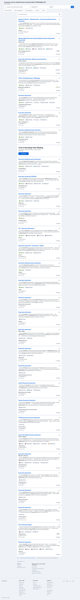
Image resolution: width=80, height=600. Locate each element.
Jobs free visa (34, 570)
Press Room (21, 587)
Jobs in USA (49, 584)
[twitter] (70, 581)
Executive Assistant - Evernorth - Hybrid (31, 249)
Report (58, 33)
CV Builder (49, 593)
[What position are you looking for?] (16, 7)
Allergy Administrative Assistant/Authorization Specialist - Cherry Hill (36, 39)
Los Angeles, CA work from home (38, 571)
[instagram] (67, 581)
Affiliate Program (36, 588)
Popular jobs (19, 569)
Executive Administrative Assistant (29, 130)
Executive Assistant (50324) (27, 179)
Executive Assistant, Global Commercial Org (32, 59)
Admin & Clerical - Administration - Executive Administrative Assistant (37, 20)
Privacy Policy (49, 587)
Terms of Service (50, 585)
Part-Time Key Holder (25, 528)
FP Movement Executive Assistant (29, 421)
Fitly (48, 594)
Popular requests (21, 564)
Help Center (21, 584)
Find (72, 7)
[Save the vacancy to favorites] (59, 19)
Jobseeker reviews (22, 593)
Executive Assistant (24, 95)
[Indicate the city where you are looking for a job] (41, 7)
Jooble (8, 597)
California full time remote (36, 576)
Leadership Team (22, 588)
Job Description (50, 590)
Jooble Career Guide (36, 585)
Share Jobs (35, 584)
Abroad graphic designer (36, 574)
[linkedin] (73, 581)
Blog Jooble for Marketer (37, 587)
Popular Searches (50, 582)
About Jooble (21, 582)
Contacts (20, 585)
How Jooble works (22, 590)
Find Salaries (49, 591)
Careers (20, 595)
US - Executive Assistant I (26, 231)
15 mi (51, 7)
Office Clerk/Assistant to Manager (29, 78)
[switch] (60, 14)
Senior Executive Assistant (26, 386)
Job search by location (21, 570)
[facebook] (64, 581)
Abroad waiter (34, 573)
